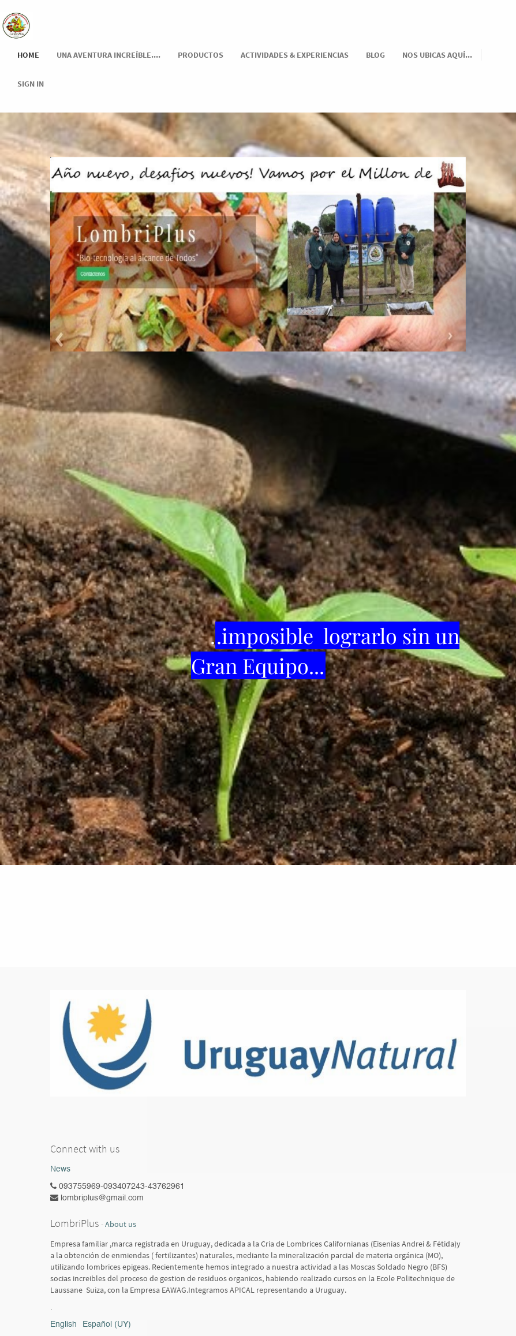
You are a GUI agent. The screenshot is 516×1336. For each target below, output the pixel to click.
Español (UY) (107, 1324)
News (60, 1169)
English (63, 1324)
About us (120, 1224)
